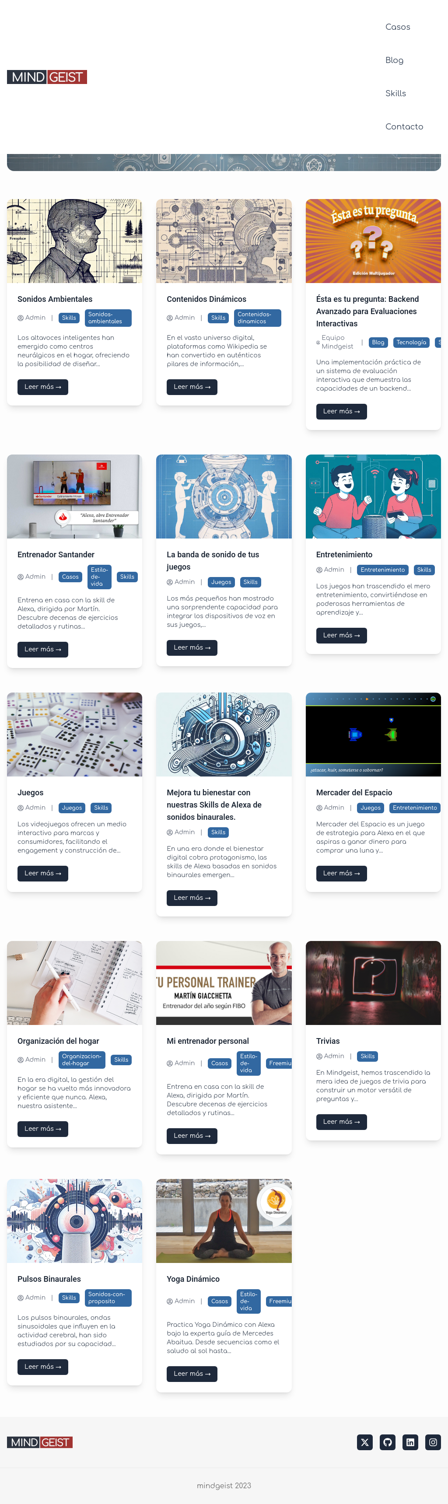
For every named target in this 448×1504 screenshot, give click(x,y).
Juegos (221, 582)
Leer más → (42, 387)
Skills (395, 93)
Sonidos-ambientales (105, 318)
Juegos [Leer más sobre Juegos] (30, 793)
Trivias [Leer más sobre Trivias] (328, 1041)
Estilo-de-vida (99, 577)
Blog (394, 60)
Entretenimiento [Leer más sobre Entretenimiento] (344, 555)
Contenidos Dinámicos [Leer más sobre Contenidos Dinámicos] (206, 299)
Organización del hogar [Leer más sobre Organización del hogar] (58, 1041)
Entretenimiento (382, 570)
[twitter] (365, 1442)
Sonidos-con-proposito (106, 1298)
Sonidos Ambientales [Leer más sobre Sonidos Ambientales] (55, 299)
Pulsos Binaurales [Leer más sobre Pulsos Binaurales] (49, 1279)
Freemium (283, 1063)
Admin (32, 318)
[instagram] (433, 1442)
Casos (397, 27)
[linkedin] (410, 1442)
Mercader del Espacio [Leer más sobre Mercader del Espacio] (354, 793)
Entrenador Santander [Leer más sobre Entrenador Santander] (56, 555)
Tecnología (412, 342)
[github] (388, 1442)
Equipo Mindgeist (335, 342)
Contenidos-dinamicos (254, 318)
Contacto (404, 126)
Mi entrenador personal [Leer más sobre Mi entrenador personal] (208, 1041)
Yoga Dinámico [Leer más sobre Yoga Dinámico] (193, 1279)
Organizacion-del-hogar (82, 1060)
